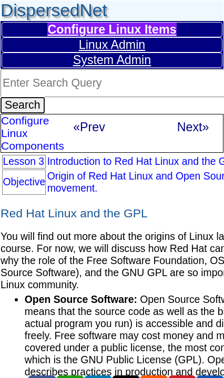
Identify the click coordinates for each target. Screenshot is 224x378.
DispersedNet (54, 10)
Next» (193, 127)
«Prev (89, 127)
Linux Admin (112, 44)
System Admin (112, 60)
